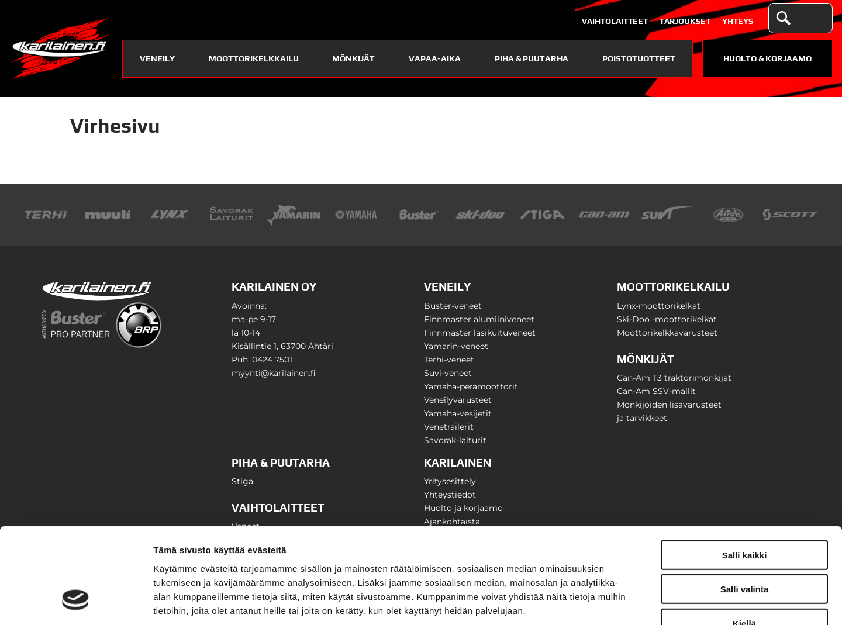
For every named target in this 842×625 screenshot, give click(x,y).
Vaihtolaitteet (615, 21)
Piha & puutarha (531, 58)
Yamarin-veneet (456, 346)
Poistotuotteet (638, 58)
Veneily (157, 58)
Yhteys (737, 21)
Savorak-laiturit (455, 440)
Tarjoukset (685, 21)
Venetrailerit (449, 427)
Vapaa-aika (435, 58)
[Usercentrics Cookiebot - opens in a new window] (76, 602)
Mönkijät (353, 58)
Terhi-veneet (449, 359)
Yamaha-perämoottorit (471, 386)
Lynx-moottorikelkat (658, 306)
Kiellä (744, 539)
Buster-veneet (453, 306)
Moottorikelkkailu (254, 58)
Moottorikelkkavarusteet (667, 332)
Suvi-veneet (448, 373)
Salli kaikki (744, 471)
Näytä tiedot (625, 602)
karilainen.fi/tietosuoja (251, 555)
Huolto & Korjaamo (767, 58)
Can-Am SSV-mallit (656, 391)
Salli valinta (744, 505)
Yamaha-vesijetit (458, 413)
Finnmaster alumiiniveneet (479, 319)
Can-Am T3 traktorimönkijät (674, 377)
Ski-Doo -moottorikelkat (667, 319)
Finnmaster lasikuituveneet (480, 332)
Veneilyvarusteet (458, 400)
